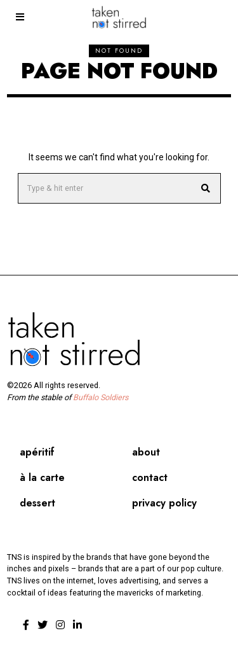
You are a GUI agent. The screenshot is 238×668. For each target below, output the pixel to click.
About (146, 452)
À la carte (42, 477)
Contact (150, 477)
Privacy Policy (164, 503)
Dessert (37, 503)
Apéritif (37, 452)
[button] (205, 188)
